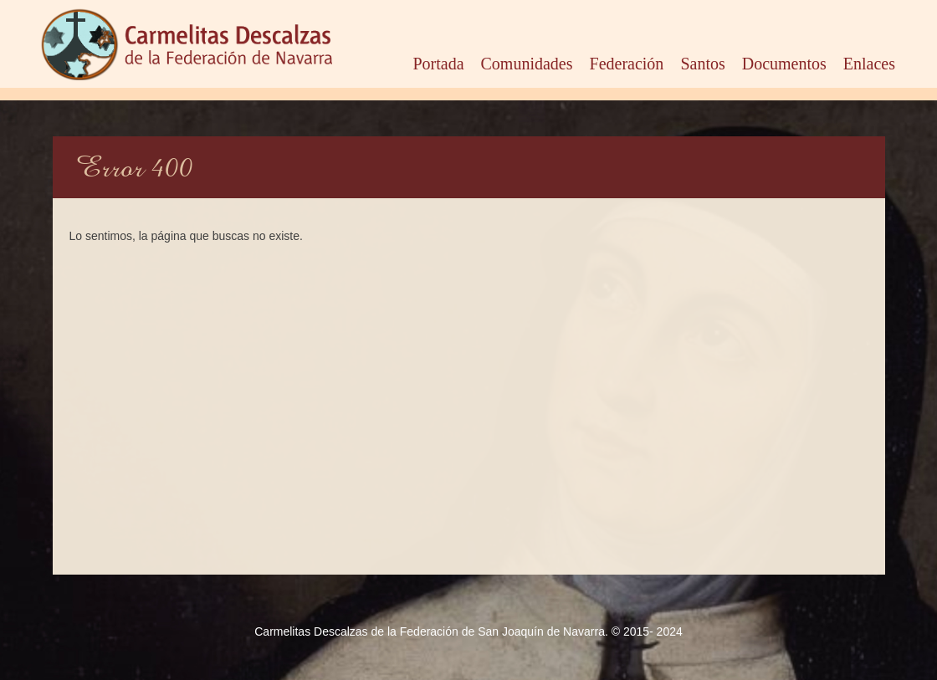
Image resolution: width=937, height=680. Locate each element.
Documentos (784, 60)
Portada (437, 60)
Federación (627, 60)
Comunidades (527, 60)
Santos (702, 60)
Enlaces (869, 60)
